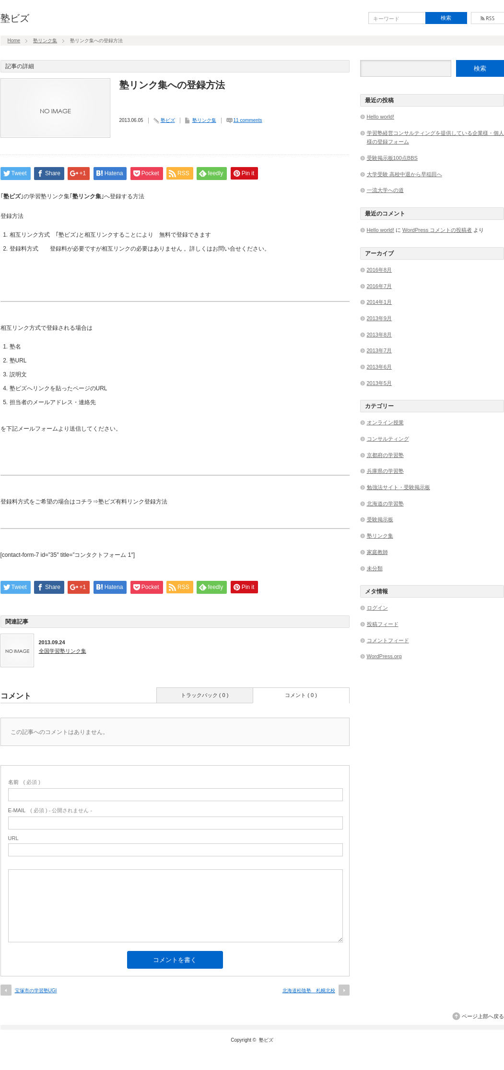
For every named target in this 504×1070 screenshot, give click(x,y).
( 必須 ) (24, 782)
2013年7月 (379, 350)
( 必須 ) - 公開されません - (50, 810)
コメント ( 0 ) (301, 695)
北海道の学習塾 (385, 503)
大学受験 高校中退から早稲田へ (404, 174)
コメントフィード (388, 640)
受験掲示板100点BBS (392, 158)
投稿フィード (383, 624)
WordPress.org (384, 656)
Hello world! (380, 117)
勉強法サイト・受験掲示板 (398, 487)
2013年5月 (379, 383)
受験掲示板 (380, 519)
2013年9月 (379, 318)
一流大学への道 (385, 190)
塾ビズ (14, 18)
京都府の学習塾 (385, 455)
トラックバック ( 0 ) (205, 695)
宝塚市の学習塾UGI (36, 990)
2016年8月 (379, 270)
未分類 (375, 568)
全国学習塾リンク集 (62, 651)
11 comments (248, 120)
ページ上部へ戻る (483, 1016)
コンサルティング (388, 439)
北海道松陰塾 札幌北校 (308, 990)
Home (14, 40)
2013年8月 (379, 334)
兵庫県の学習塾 (385, 471)
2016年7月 (379, 286)
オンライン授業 (385, 422)
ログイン (377, 608)
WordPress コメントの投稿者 (437, 230)
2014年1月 (379, 302)
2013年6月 (379, 367)
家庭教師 (377, 552)
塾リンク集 (45, 40)
